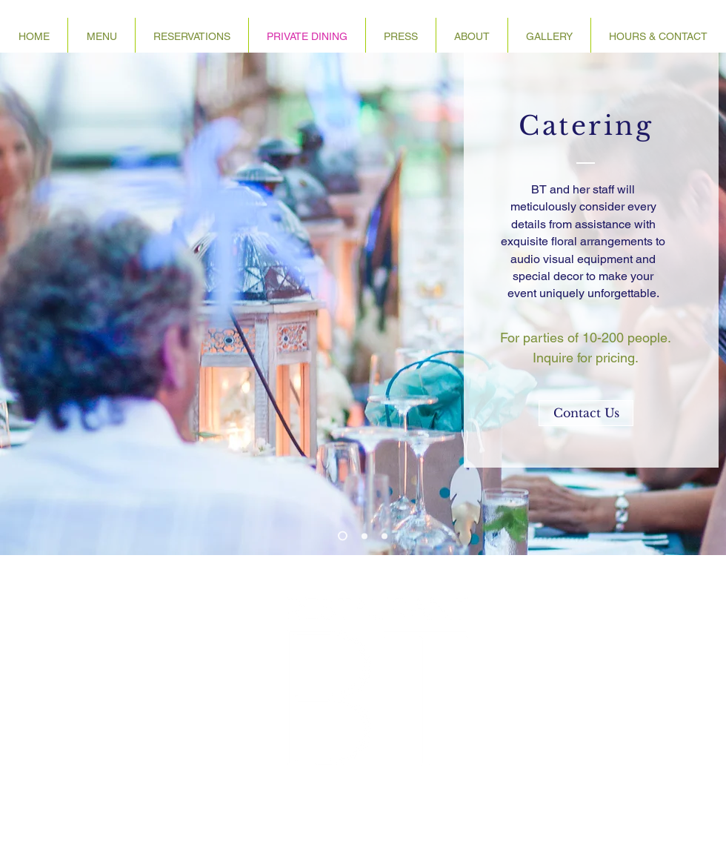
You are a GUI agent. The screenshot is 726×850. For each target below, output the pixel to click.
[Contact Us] (586, 413)
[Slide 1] (342, 536)
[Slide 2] (364, 536)
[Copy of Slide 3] (384, 536)
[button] (471, 36)
